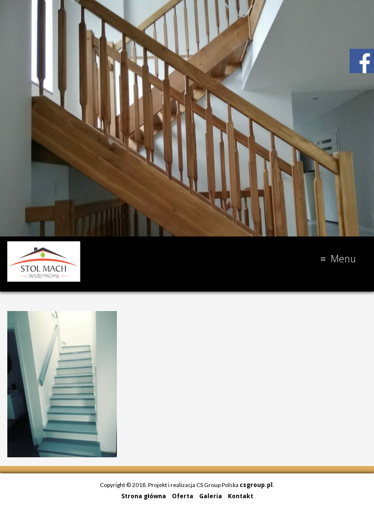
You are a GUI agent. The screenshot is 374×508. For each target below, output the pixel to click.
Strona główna (143, 496)
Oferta (182, 496)
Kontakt (240, 496)
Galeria (210, 496)
